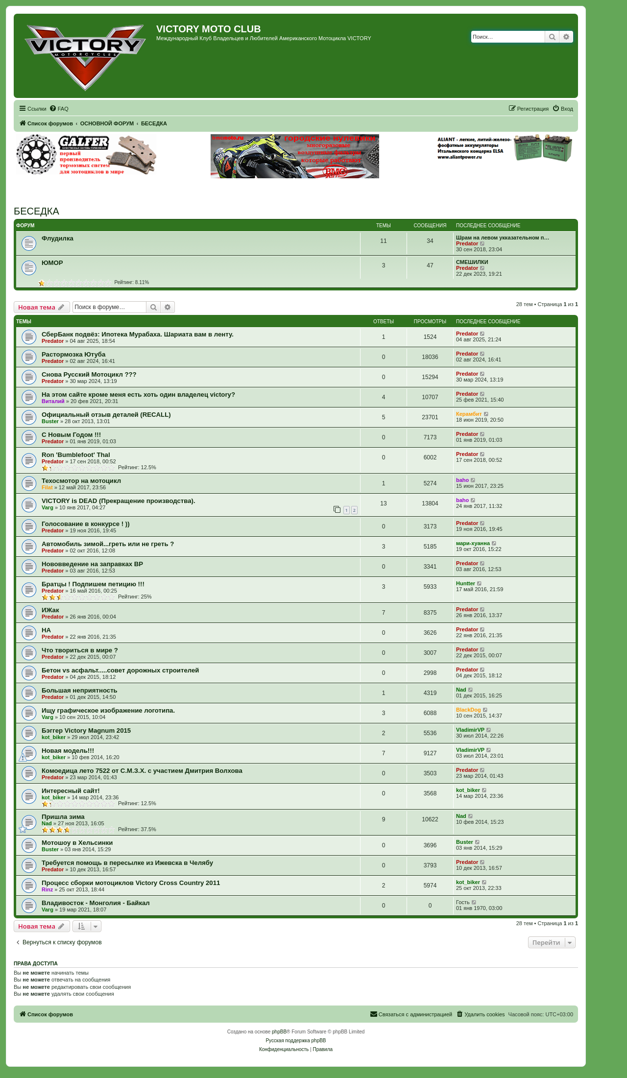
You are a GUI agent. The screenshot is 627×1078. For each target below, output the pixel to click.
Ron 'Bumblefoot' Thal (76, 454)
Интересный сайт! (71, 790)
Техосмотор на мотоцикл (81, 480)
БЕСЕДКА (36, 211)
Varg (47, 507)
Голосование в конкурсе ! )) (86, 523)
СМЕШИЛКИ (472, 262)
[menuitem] (59, 109)
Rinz (47, 889)
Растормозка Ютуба (73, 354)
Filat (47, 487)
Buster (50, 421)
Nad (461, 690)
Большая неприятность (80, 690)
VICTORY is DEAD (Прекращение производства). (118, 500)
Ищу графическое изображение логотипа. (108, 710)
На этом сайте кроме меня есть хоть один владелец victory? (138, 394)
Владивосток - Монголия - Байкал (96, 903)
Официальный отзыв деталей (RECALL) (106, 414)
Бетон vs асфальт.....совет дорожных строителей (120, 670)
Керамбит (469, 414)
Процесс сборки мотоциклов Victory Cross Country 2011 (131, 882)
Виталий (53, 401)
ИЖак (50, 610)
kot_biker (54, 737)
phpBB (279, 1031)
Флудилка (57, 238)
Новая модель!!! (68, 750)
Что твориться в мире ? (80, 650)
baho (462, 480)
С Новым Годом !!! (71, 434)
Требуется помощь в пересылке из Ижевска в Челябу (127, 862)
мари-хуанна (473, 543)
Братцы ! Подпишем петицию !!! (93, 584)
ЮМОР (52, 262)
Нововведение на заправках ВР (92, 564)
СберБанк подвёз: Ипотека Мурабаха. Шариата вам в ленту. (138, 334)
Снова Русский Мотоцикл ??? (89, 374)
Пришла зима (63, 816)
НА (46, 630)
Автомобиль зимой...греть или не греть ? (108, 544)
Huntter (465, 583)
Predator (467, 243)
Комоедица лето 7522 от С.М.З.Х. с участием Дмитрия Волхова (142, 770)
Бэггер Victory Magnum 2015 (86, 730)
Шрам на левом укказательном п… (502, 237)
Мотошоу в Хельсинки (77, 842)
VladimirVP (470, 730)
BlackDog (468, 710)
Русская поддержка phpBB (295, 1040)
